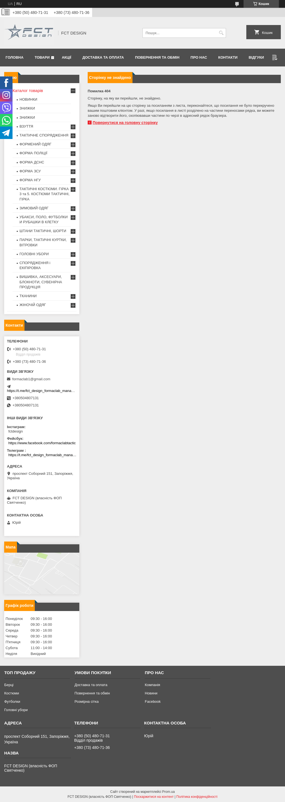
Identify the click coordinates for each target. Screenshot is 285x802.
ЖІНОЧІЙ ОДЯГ (32, 305)
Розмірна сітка (87, 701)
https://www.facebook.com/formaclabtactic (42, 443)
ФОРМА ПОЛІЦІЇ (33, 153)
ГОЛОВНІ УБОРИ (34, 254)
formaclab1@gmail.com (31, 379)
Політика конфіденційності (197, 797)
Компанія (152, 685)
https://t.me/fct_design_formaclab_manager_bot (45, 391)
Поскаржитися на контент (153, 797)
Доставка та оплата (103, 57)
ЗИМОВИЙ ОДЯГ (33, 208)
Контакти (228, 57)
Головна (14, 57)
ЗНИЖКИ (27, 108)
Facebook (153, 701)
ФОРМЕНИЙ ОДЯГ (35, 144)
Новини (151, 693)
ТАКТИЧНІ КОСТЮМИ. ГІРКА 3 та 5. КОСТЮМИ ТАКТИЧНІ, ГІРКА (44, 194)
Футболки (12, 701)
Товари (42, 57)
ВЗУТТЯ (26, 126)
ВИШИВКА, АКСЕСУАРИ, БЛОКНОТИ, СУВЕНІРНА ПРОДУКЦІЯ (40, 282)
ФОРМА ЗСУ (30, 171)
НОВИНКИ (28, 99)
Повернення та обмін (157, 57)
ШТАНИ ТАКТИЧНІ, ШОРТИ (42, 231)
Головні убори (16, 710)
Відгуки (256, 57)
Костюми (11, 693)
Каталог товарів (28, 90)
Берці (8, 685)
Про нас (199, 57)
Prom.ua (168, 792)
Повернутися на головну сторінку (125, 122)
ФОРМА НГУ (30, 180)
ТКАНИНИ (28, 296)
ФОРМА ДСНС (31, 162)
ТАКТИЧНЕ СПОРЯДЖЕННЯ (43, 135)
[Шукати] (221, 33)
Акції (66, 57)
